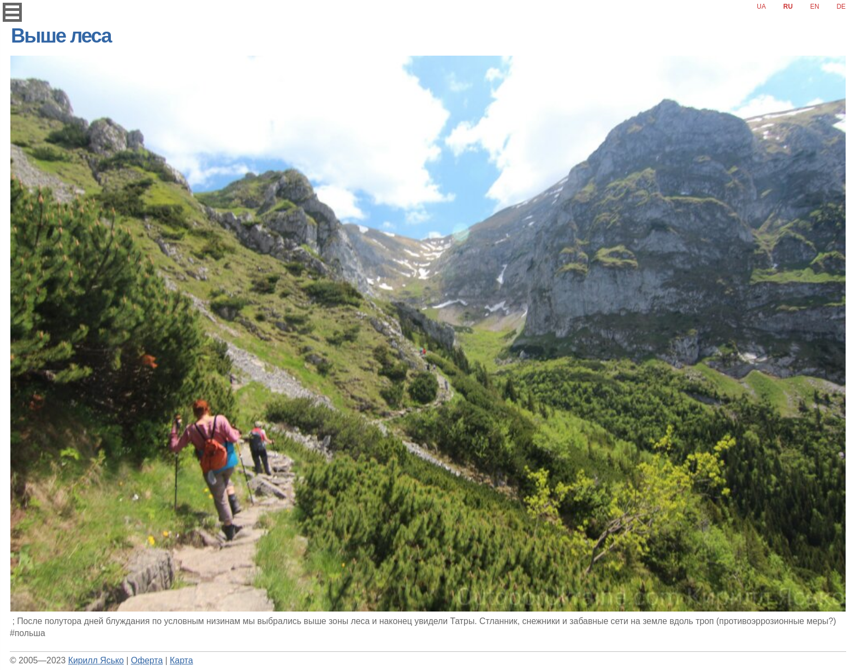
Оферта (147, 660)
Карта (181, 660)
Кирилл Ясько (96, 660)
